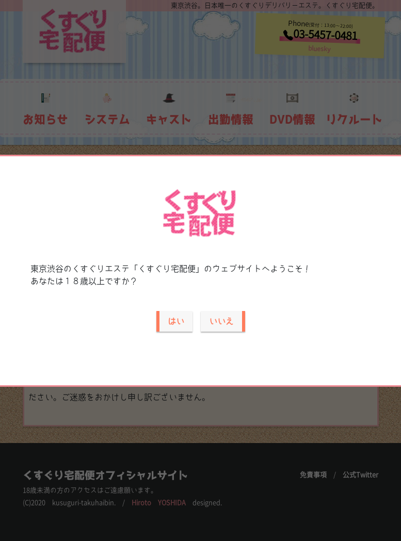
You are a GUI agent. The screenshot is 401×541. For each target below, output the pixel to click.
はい (176, 321)
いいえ (221, 321)
